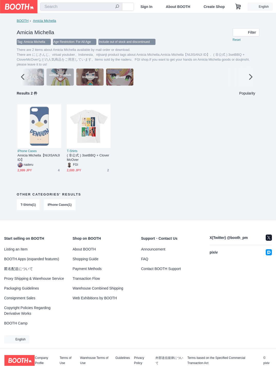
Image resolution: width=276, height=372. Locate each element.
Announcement (153, 249)
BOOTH (23, 21)
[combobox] (81, 7)
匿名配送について (18, 269)
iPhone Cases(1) (59, 205)
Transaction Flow (86, 278)
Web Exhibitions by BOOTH (95, 298)
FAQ (144, 259)
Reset (237, 40)
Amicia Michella (44, 21)
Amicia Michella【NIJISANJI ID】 (38, 158)
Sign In (147, 6)
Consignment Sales (19, 298)
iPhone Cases (27, 151)
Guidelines (122, 358)
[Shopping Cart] (238, 6)
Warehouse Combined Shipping (98, 288)
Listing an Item (15, 249)
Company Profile (41, 360)
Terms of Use (65, 360)
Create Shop (214, 6)
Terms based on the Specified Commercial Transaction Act (216, 360)
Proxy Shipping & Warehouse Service (34, 278)
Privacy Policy (139, 360)
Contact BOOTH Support (161, 269)
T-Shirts (72, 151)
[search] (117, 7)
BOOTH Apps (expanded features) (31, 259)
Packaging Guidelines (21, 288)
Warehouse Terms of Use (94, 360)
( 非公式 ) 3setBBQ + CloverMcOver (88, 158)
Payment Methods (87, 269)
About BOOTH (178, 6)
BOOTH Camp (15, 323)
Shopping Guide (85, 259)
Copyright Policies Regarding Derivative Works (27, 310)
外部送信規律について (169, 360)
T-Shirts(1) (28, 205)
